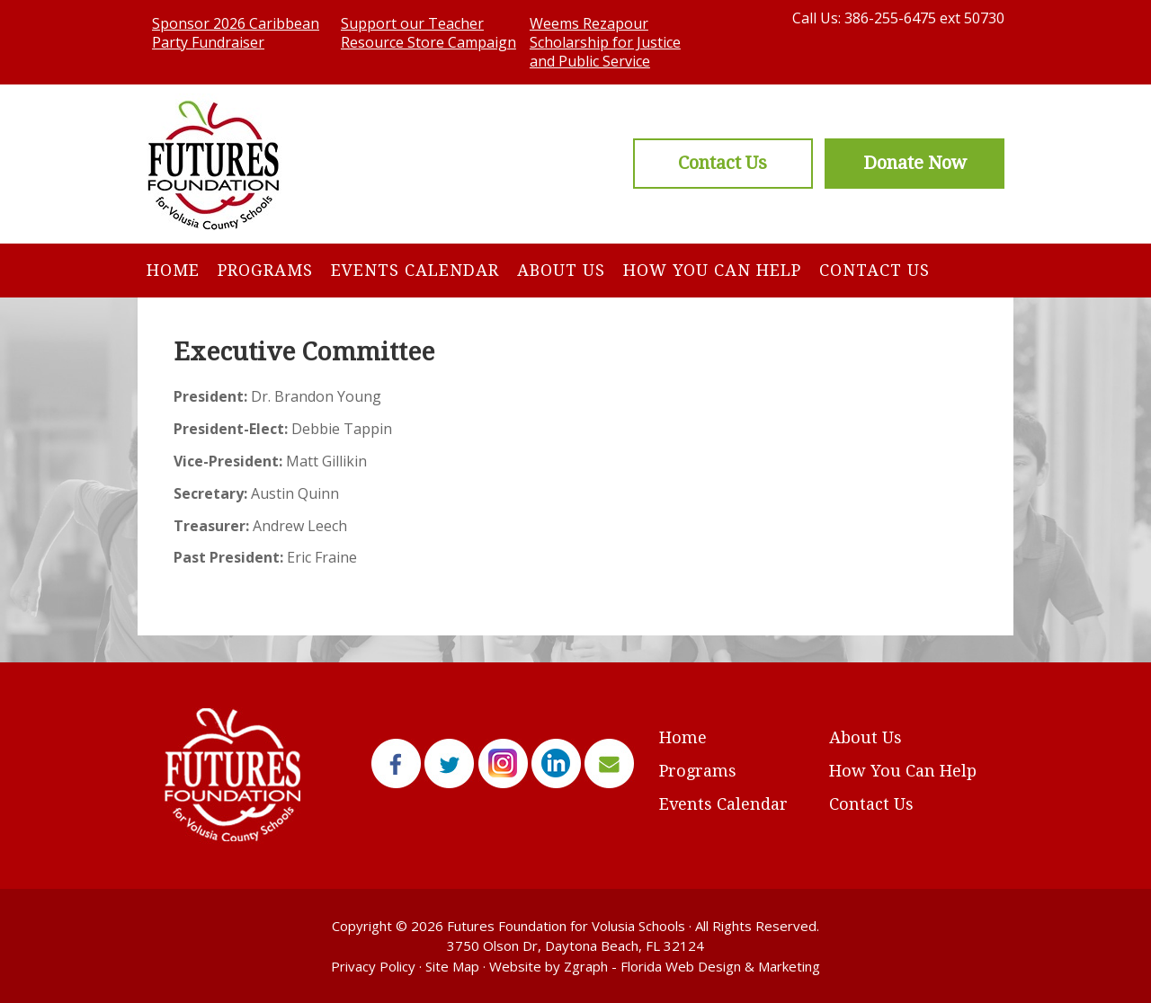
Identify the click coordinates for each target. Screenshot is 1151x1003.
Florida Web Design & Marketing (720, 966)
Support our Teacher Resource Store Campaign (428, 32)
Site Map (452, 966)
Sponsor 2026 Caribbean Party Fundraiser (235, 32)
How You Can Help (712, 270)
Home (173, 270)
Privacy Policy (373, 966)
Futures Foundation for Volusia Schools (566, 926)
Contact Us (874, 270)
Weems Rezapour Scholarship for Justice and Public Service (605, 42)
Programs (265, 270)
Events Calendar (415, 270)
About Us (561, 270)
